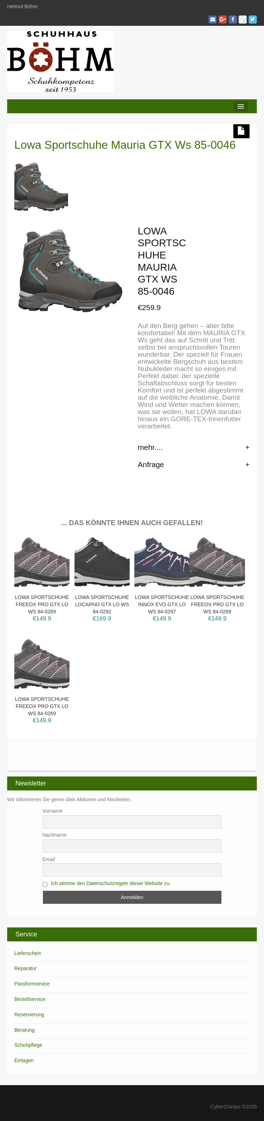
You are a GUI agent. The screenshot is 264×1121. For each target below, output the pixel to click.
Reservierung (29, 1014)
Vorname (53, 811)
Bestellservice (29, 999)
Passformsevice (32, 984)
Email (49, 859)
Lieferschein (28, 953)
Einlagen (24, 1060)
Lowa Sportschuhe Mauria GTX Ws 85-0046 (125, 144)
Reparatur (25, 968)
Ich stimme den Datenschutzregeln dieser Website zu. (111, 883)
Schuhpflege (28, 1045)
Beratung (24, 1030)
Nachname (55, 835)
